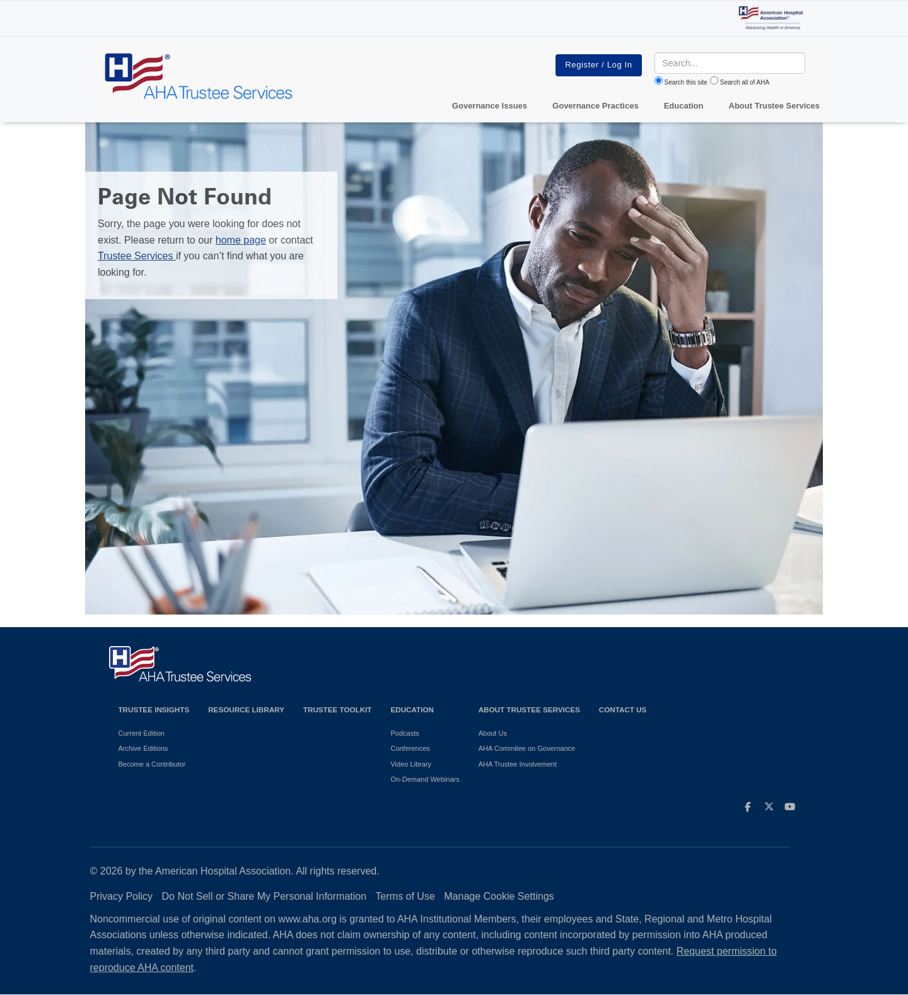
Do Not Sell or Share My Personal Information (264, 896)
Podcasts (404, 733)
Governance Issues (489, 105)
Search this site (686, 82)
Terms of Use (405, 896)
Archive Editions (143, 748)
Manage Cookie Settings (499, 896)
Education (411, 709)
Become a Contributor (152, 764)
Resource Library (246, 709)
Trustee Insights (154, 709)
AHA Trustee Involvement (518, 764)
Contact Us (623, 709)
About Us (493, 733)
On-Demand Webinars (424, 779)
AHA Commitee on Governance (527, 748)
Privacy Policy (121, 896)
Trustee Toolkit (337, 709)
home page (241, 240)
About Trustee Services (774, 105)
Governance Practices (595, 105)
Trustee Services (137, 255)
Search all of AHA (744, 82)
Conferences (409, 748)
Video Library (410, 764)
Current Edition (142, 733)
